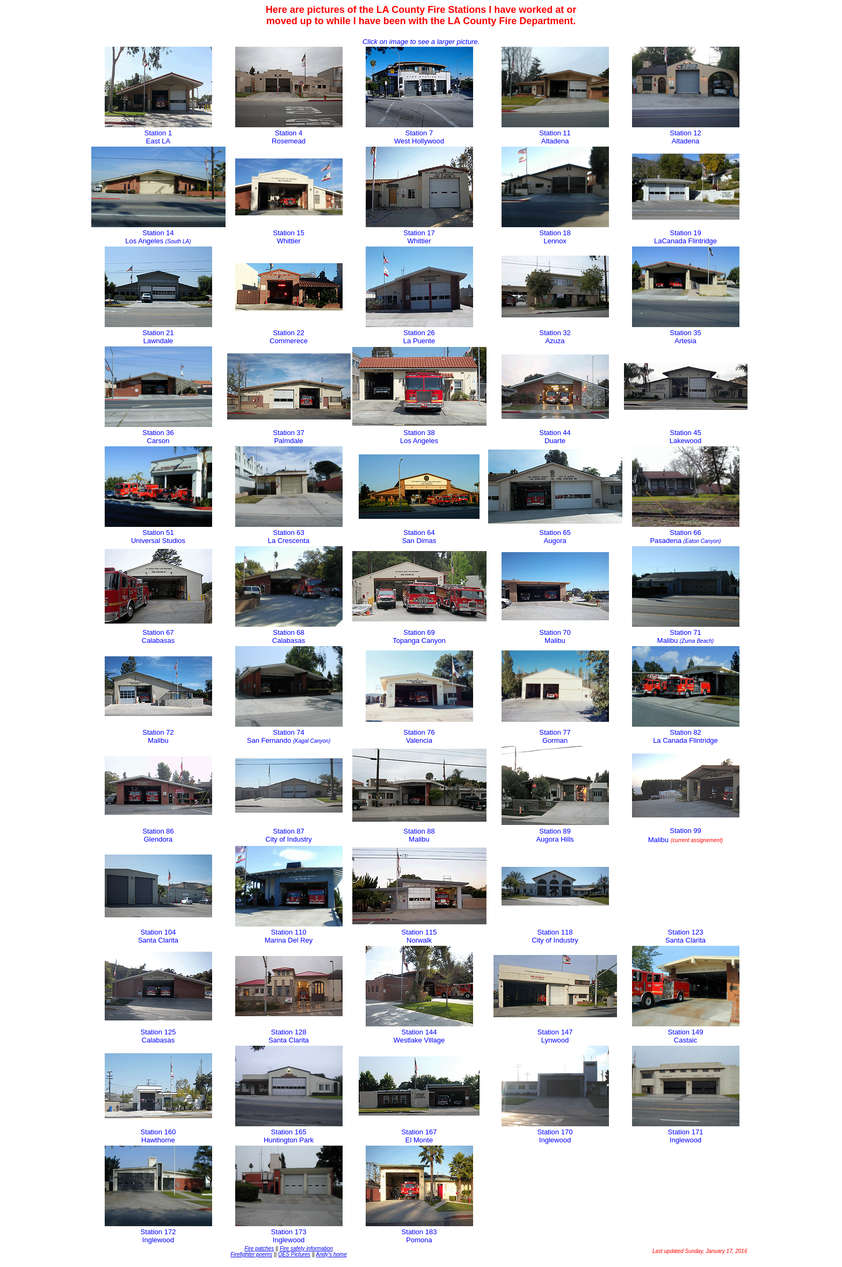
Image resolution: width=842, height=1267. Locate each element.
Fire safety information (306, 1248)
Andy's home (331, 1254)
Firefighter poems (251, 1254)
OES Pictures (294, 1254)
